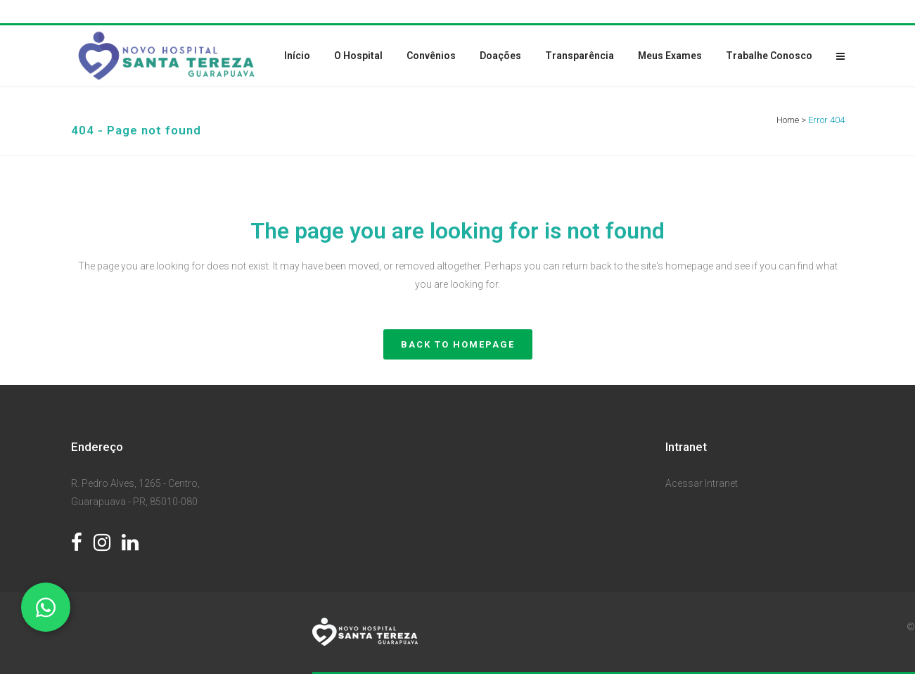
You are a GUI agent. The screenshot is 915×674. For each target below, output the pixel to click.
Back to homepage (458, 344)
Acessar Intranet (701, 483)
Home (787, 120)
